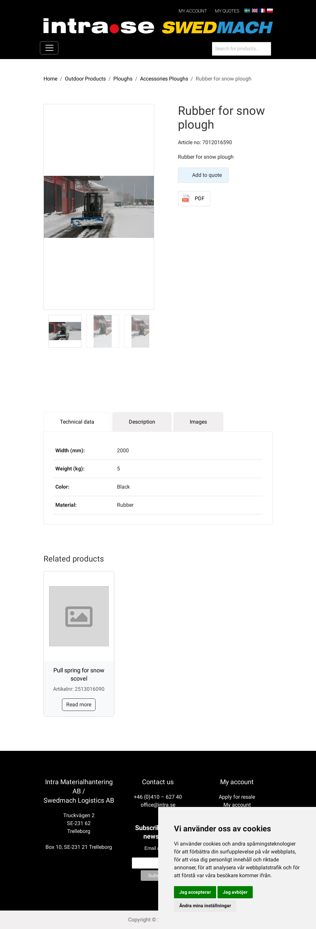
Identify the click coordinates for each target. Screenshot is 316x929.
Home (50, 78)
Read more (78, 704)
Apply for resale (237, 797)
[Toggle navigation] (49, 47)
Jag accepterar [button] (195, 892)
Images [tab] (198, 421)
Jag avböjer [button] (235, 892)
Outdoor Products (85, 78)
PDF (200, 198)
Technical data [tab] (77, 421)
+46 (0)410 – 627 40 (158, 797)
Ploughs (122, 78)
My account (193, 11)
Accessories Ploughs (164, 78)
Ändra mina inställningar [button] (205, 905)
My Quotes (227, 11)
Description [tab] (142, 421)
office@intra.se (158, 805)
